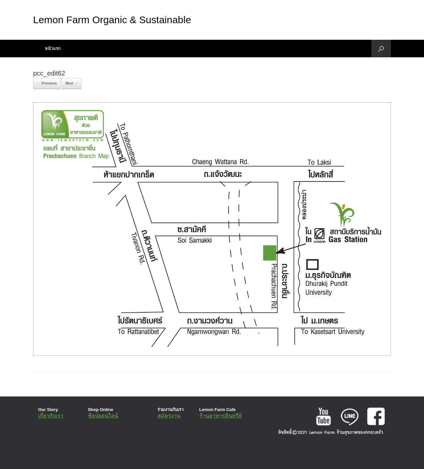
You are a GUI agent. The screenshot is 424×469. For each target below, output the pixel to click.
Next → (71, 83)
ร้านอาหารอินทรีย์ (220, 416)
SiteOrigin (207, 455)
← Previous (47, 83)
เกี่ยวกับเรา (50, 416)
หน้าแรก (53, 48)
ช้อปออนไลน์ (103, 416)
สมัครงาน (168, 416)
